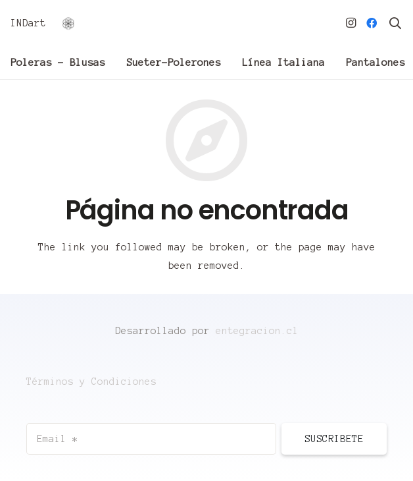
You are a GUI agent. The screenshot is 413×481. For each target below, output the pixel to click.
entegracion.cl (257, 330)
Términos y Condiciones (91, 381)
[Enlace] (68, 23)
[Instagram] (350, 23)
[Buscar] (395, 23)
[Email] (151, 439)
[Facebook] (371, 23)
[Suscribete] (334, 439)
